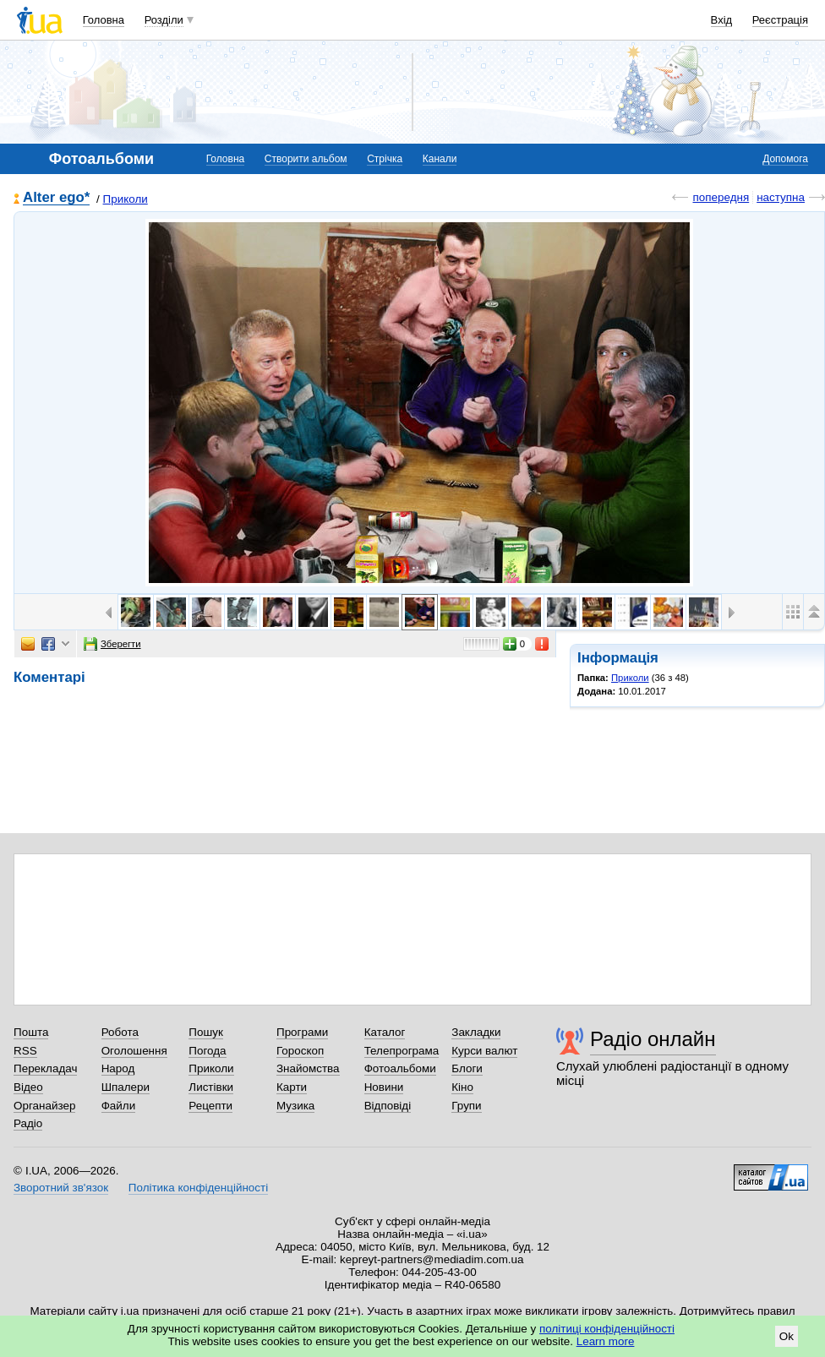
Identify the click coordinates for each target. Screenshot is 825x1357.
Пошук (205, 1032)
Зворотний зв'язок (61, 1187)
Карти (291, 1087)
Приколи (125, 199)
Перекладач (45, 1068)
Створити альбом (306, 159)
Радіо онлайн (653, 1038)
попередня (720, 197)
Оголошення (134, 1050)
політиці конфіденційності (607, 1328)
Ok (786, 1336)
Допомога (785, 159)
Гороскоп (300, 1050)
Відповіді (388, 1105)
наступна (781, 197)
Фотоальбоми (400, 1068)
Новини (384, 1087)
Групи (466, 1105)
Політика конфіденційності (198, 1187)
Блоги (467, 1068)
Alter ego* (56, 198)
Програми (302, 1032)
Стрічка (384, 159)
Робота (120, 1032)
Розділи (164, 20)
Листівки (210, 1087)
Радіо (28, 1123)
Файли (118, 1105)
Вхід (722, 20)
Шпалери (125, 1087)
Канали (440, 159)
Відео (28, 1087)
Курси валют (484, 1050)
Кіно (462, 1087)
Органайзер (44, 1105)
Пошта (31, 1032)
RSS (25, 1050)
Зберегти (112, 644)
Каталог (385, 1032)
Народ (118, 1068)
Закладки (475, 1032)
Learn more (605, 1341)
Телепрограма (402, 1050)
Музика (295, 1105)
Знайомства (308, 1068)
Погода (207, 1050)
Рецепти (210, 1105)
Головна (103, 20)
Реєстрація (780, 20)
